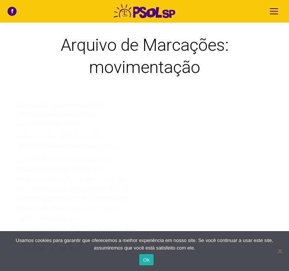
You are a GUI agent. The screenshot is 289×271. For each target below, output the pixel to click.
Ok (146, 260)
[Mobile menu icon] (273, 11)
